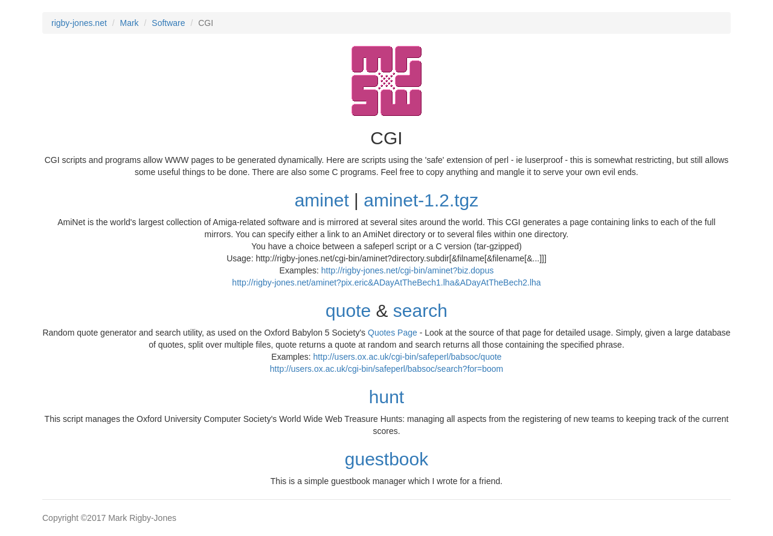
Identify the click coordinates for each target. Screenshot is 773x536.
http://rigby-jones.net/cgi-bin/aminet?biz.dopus (407, 270)
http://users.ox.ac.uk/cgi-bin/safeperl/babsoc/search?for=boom (386, 369)
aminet (322, 200)
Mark (129, 23)
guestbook (386, 459)
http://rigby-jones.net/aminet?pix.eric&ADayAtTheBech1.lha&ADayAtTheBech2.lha (386, 282)
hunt (386, 397)
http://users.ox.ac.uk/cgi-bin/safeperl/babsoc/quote (407, 357)
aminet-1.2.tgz (421, 200)
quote (348, 311)
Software (168, 23)
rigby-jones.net (79, 23)
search (420, 311)
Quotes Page (392, 332)
